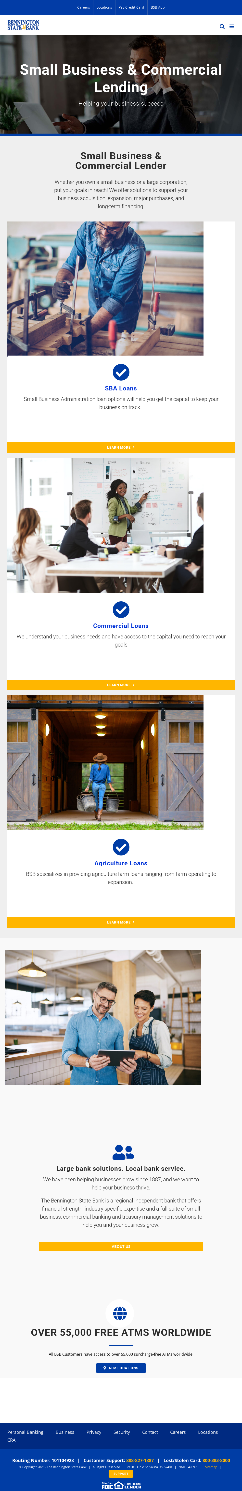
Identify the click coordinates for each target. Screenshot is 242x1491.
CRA (11, 1440)
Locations (208, 1432)
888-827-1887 (140, 1460)
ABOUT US (121, 1246)
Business (65, 1432)
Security (122, 1432)
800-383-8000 (216, 1460)
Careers (178, 1432)
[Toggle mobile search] (222, 26)
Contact (150, 1432)
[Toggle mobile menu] (232, 26)
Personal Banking (25, 1432)
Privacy (94, 1432)
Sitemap (211, 1467)
